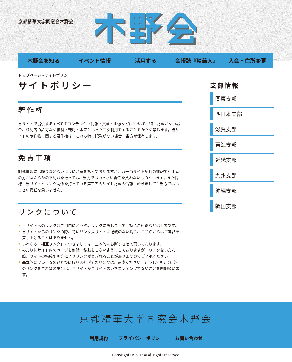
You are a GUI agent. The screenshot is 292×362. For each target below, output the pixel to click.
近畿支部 (226, 160)
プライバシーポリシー (141, 338)
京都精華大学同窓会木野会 (45, 21)
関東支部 (226, 98)
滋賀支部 (226, 129)
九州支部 (226, 175)
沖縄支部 (226, 190)
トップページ (29, 75)
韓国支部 (226, 206)
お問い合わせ (189, 338)
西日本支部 (228, 114)
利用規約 (99, 338)
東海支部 (226, 144)
